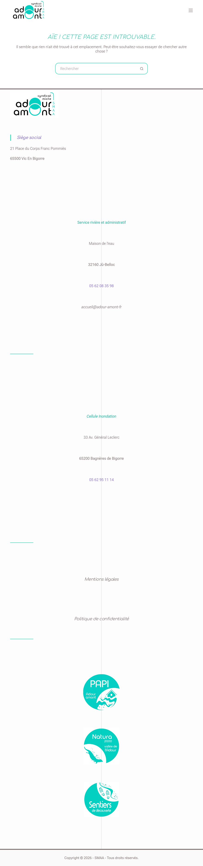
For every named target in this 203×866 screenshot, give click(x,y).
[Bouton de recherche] (142, 68)
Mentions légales (101, 579)
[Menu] (191, 10)
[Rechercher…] (95, 68)
